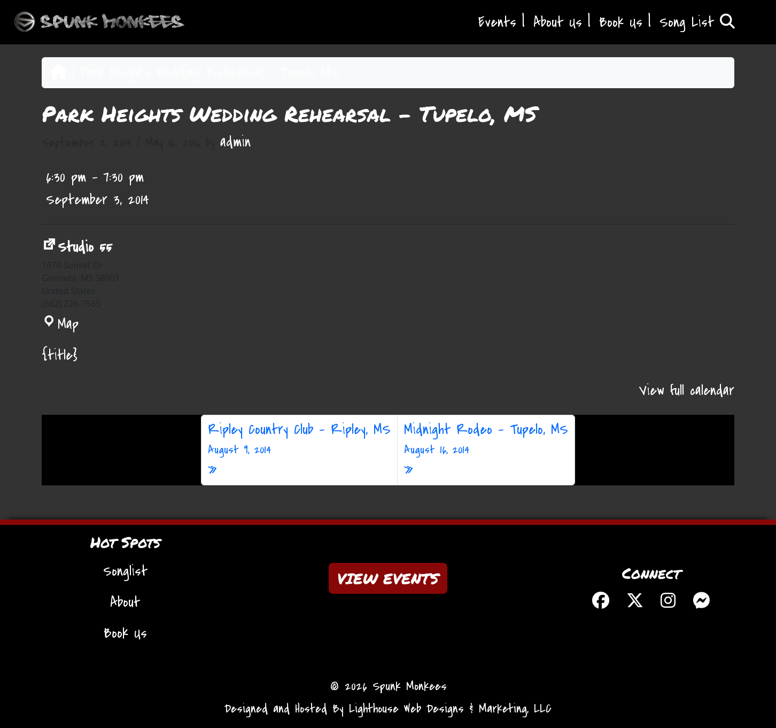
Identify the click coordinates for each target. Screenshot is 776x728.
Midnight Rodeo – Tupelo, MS (486, 439)
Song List (697, 22)
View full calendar (686, 391)
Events (497, 22)
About (125, 602)
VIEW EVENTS (388, 578)
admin (235, 142)
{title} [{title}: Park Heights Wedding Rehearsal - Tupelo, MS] (59, 355)
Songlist (125, 571)
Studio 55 (77, 247)
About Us (557, 22)
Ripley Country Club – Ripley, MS (299, 439)
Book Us (620, 22)
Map (60, 324)
